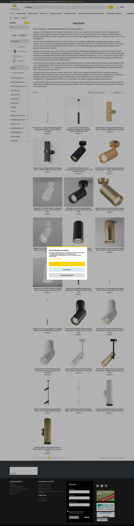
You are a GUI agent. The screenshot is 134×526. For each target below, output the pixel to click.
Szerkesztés (67, 269)
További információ (55, 258)
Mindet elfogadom (67, 264)
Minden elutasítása (67, 275)
